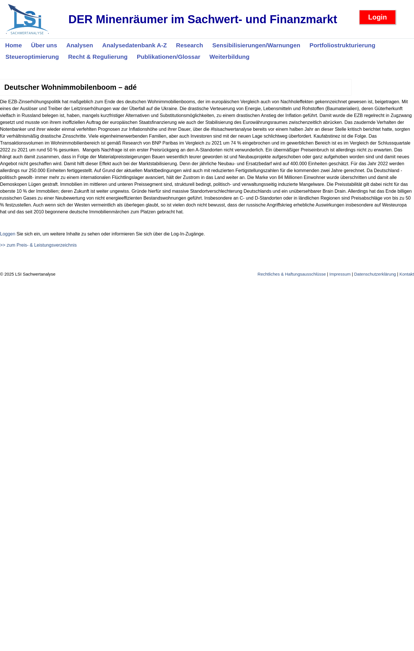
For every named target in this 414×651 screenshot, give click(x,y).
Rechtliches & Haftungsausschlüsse (292, 274)
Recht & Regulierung (98, 56)
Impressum (340, 274)
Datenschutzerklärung (375, 274)
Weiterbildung (229, 56)
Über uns (44, 45)
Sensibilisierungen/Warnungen (256, 45)
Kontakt (406, 274)
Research (189, 45)
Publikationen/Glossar (168, 56)
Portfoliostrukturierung (342, 45)
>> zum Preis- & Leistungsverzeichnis (38, 245)
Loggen (7, 233)
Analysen (79, 45)
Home (13, 45)
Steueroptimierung (32, 56)
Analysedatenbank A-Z (134, 45)
